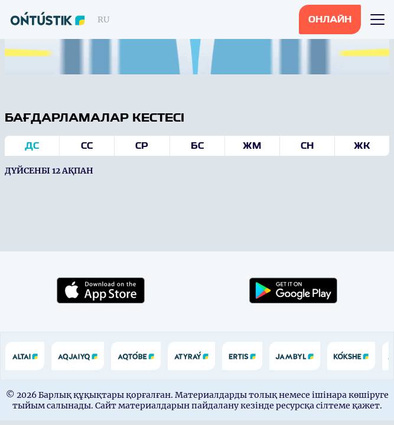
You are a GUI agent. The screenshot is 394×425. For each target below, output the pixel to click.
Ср (141, 146)
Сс (87, 146)
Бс (197, 146)
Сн (307, 146)
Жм (252, 146)
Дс (32, 146)
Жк (362, 146)
